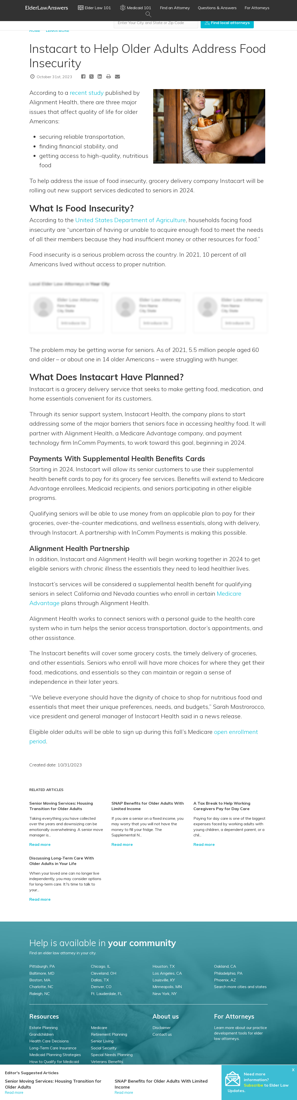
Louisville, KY (163, 979)
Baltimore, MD (41, 973)
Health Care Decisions (49, 1040)
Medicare (99, 1027)
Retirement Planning (109, 1034)
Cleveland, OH (103, 973)
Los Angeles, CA (167, 973)
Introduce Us (73, 322)
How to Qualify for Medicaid (54, 1061)
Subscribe (253, 1085)
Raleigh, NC (39, 993)
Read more (40, 844)
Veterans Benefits (107, 1061)
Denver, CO (101, 986)
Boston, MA (39, 979)
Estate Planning (43, 1027)
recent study (87, 92)
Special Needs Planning (112, 1054)
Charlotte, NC (41, 986)
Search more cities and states (240, 986)
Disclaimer (161, 1027)
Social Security (104, 1047)
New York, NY (164, 993)
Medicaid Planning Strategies (55, 1054)
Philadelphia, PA (228, 973)
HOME (34, 30)
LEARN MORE (57, 30)
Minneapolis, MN (167, 986)
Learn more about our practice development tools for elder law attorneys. (240, 1033)
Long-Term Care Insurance (52, 1047)
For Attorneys (257, 7)
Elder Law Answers (46, 8)
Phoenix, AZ (225, 979)
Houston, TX (163, 966)
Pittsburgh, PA (42, 966)
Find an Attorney (175, 7)
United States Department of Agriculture (130, 220)
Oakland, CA (225, 966)
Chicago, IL (100, 966)
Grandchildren (41, 1034)
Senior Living (102, 1040)
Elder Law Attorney (78, 300)
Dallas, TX (100, 979)
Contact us (162, 1034)
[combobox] (156, 22)
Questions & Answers (217, 7)
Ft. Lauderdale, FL (106, 993)
